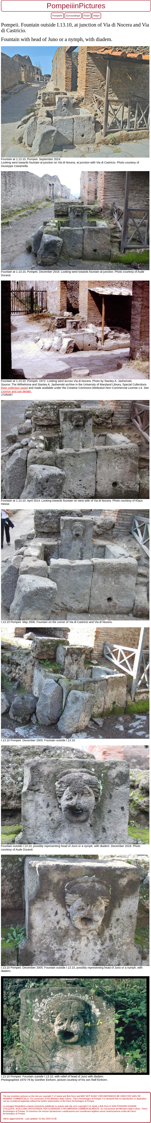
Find (87, 15)
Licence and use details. (16, 391)
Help (96, 15)
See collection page (14, 387)
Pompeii (57, 15)
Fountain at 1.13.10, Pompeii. (20, 271)
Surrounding (73, 15)
